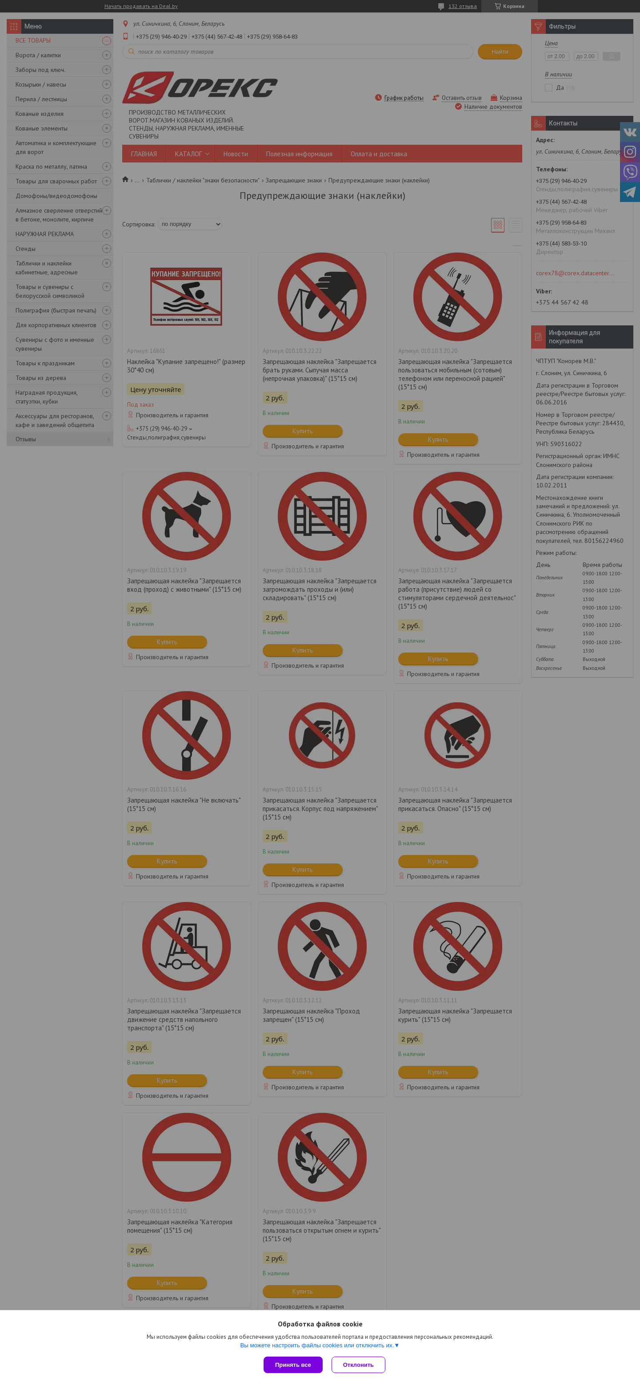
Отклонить (358, 1364)
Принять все (293, 1364)
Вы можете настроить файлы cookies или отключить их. (317, 1345)
